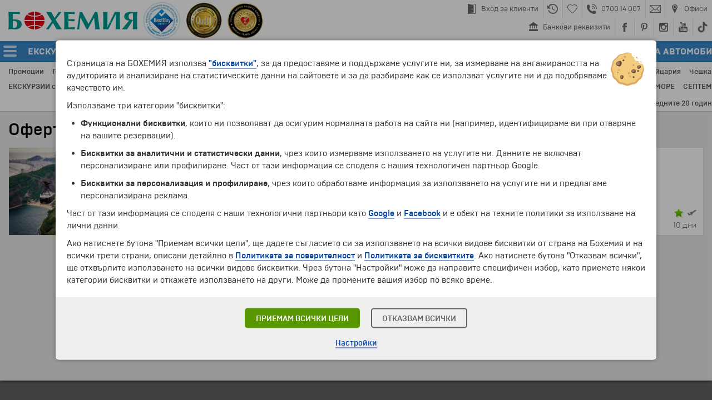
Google (381, 213)
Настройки (356, 343)
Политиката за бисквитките (419, 256)
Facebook (422, 213)
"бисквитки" (232, 63)
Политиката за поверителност (295, 256)
